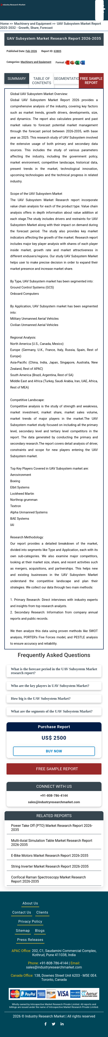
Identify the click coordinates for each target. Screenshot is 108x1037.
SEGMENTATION (66, 78)
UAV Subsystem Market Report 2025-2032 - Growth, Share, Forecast (50, 26)
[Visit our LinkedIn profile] (62, 1024)
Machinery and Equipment (36, 62)
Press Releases (30, 940)
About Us (30, 903)
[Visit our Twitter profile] (53, 1024)
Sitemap (23, 931)
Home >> (6, 24)
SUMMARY (17, 78)
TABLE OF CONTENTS (41, 80)
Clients (42, 912)
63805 (57, 51)
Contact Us (21, 912)
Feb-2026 (31, 51)
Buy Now (54, 751)
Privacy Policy (30, 921)
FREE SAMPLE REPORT (91, 81)
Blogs (40, 931)
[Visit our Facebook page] (45, 1024)
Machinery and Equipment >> (35, 24)
